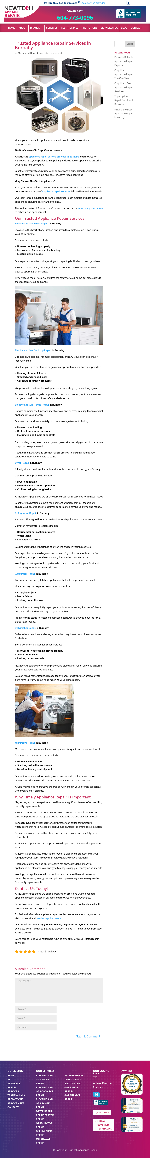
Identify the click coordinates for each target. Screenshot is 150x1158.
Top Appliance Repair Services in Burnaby (124, 100)
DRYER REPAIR (72, 1079)
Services (52, 28)
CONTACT (13, 1107)
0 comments (57, 53)
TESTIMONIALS (16, 1095)
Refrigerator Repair (26, 513)
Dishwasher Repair (25, 628)
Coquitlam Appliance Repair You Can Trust (123, 74)
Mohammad (24, 53)
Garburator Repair (25, 573)
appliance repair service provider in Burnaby (54, 156)
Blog (124, 28)
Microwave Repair (25, 742)
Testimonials (69, 28)
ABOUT (11, 1079)
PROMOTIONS (15, 1099)
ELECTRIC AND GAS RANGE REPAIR (72, 1087)
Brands (35, 28)
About (23, 28)
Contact (136, 28)
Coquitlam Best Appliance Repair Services (123, 87)
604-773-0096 (75, 17)
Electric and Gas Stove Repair (31, 223)
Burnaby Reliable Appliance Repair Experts (123, 61)
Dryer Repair (22, 463)
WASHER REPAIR (74, 1075)
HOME (11, 1075)
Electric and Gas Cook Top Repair (44, 1091)
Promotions (89, 28)
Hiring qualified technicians (104, 1125)
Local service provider (92, 3)
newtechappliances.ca (90, 208)
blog (47, 53)
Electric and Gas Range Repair (32, 404)
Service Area (109, 28)
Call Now (103, 1112)
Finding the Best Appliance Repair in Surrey (123, 113)
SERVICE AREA (15, 1103)
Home (11, 28)
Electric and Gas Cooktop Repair (33, 350)
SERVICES (13, 1091)
